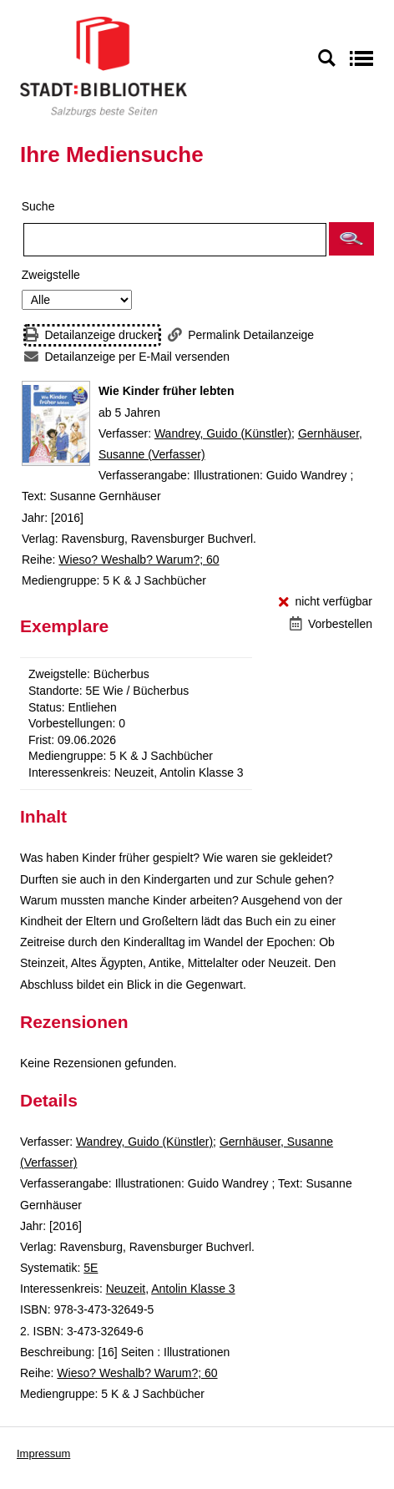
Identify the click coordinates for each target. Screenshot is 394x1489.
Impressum (43, 1453)
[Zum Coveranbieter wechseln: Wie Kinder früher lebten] (56, 423)
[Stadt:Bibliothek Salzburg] (103, 66)
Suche (38, 206)
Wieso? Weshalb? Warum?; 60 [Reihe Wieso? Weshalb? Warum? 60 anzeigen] (138, 559)
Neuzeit (125, 1288)
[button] (351, 239)
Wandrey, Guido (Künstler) (222, 433)
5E (90, 1267)
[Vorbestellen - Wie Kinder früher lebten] (331, 624)
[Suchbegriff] (174, 239)
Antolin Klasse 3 (193, 1288)
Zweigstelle (51, 274)
